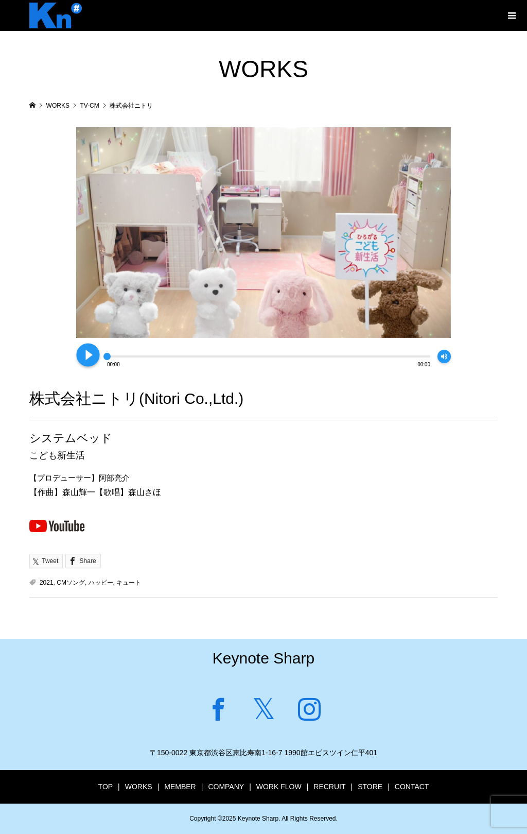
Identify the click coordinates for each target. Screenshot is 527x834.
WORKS (138, 786)
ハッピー (101, 582)
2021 (47, 582)
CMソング (71, 582)
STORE (370, 786)
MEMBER (180, 786)
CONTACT (412, 786)
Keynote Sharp (263, 658)
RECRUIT (329, 786)
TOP (105, 786)
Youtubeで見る (57, 525)
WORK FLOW (279, 786)
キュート (128, 582)
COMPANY (226, 786)
